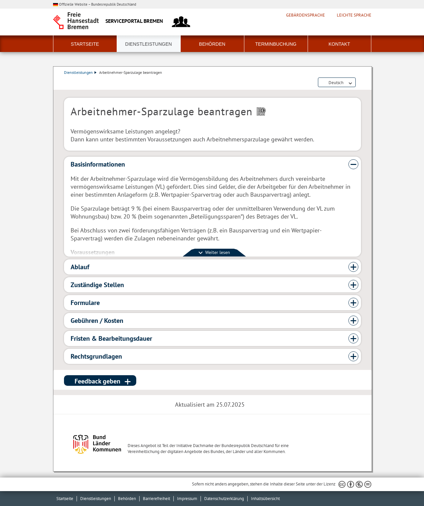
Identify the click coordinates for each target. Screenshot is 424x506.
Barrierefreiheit (156, 498)
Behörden (212, 44)
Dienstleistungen (148, 44)
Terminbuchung (275, 44)
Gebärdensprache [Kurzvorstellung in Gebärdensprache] (305, 15)
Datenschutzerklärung (224, 498)
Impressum (187, 498)
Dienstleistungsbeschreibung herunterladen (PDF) (359, 82)
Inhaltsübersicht (265, 498)
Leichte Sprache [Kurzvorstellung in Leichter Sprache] (354, 15)
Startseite (85, 44)
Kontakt (339, 44)
